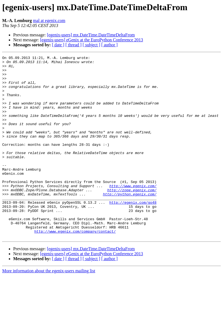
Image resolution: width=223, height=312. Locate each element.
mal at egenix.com (49, 20)
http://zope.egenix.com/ (131, 217)
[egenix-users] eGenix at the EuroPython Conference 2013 (91, 39)
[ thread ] (73, 44)
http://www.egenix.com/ (133, 212)
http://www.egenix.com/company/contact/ (75, 266)
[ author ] (109, 44)
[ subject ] (91, 44)
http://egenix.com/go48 (133, 232)
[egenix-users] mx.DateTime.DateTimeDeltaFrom (91, 35)
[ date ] (58, 44)
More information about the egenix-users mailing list (48, 307)
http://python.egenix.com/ (130, 222)
